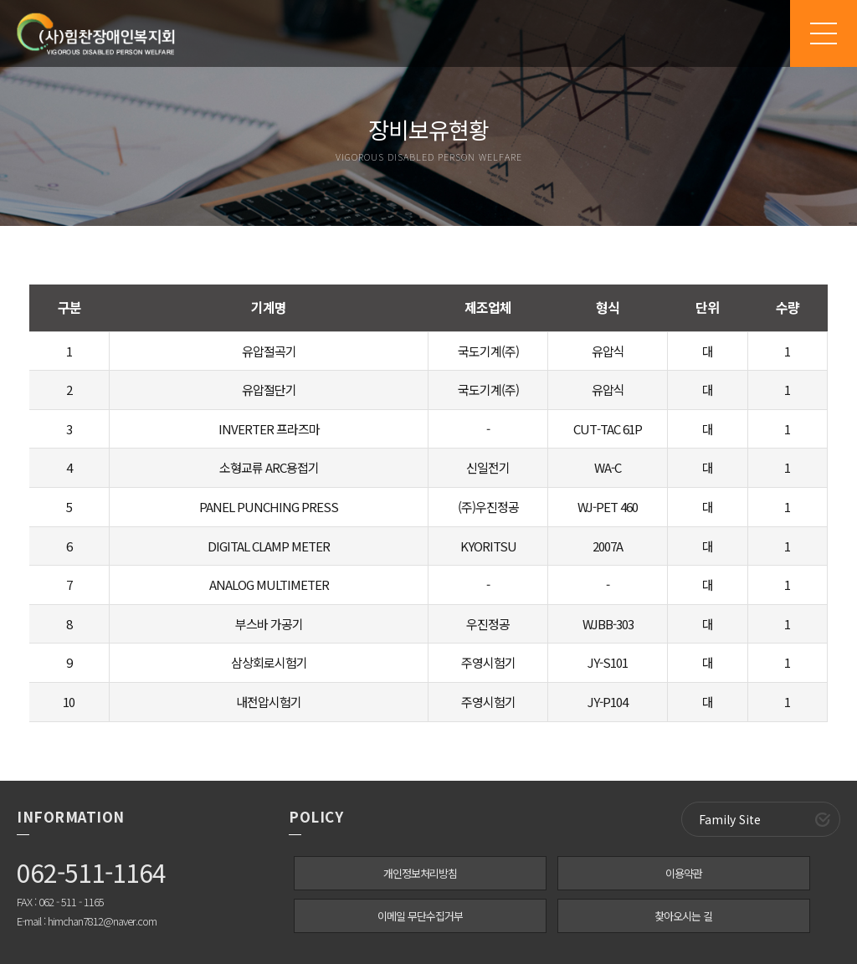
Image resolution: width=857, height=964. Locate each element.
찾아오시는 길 (683, 916)
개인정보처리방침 (420, 873)
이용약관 (683, 873)
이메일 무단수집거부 (420, 916)
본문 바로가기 (0, 0)
